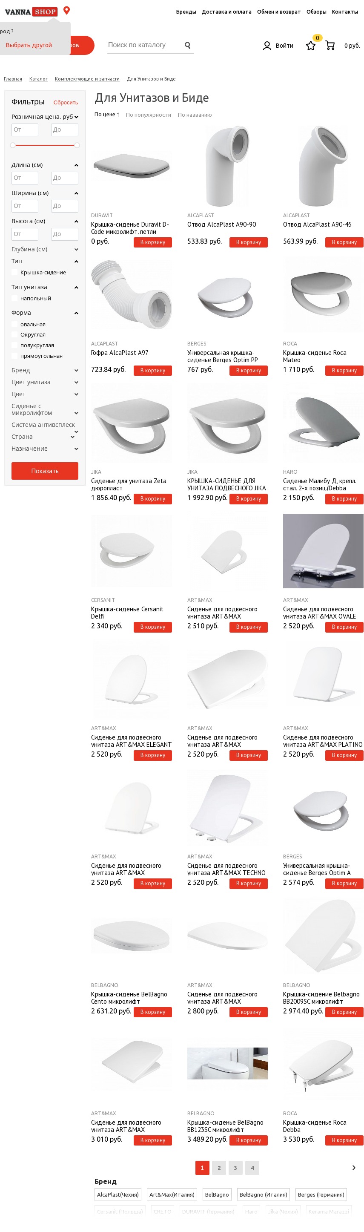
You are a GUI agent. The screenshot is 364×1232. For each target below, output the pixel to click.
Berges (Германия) (321, 1194)
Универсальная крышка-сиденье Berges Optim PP (222, 356)
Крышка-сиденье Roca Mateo (315, 356)
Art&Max (199, 600)
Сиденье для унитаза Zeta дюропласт (128, 484)
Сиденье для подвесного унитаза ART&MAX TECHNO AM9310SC (226, 868)
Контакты (345, 11)
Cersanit (103, 600)
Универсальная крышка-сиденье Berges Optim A (317, 868)
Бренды (186, 11)
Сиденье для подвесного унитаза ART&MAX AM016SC (222, 997)
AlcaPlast (200, 215)
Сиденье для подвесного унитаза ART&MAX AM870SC (222, 612)
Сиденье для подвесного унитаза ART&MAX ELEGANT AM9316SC (131, 740)
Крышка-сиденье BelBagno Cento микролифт (129, 997)
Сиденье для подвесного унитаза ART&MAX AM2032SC (126, 1125)
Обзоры (317, 11)
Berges (196, 343)
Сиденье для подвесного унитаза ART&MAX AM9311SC (126, 868)
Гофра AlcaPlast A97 (120, 353)
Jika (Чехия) (283, 1212)
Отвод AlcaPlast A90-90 (221, 224)
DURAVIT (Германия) (208, 1212)
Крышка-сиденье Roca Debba (315, 1125)
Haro (290, 472)
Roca (290, 343)
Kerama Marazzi (329, 1212)
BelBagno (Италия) (263, 1194)
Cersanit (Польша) (120, 1212)
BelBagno (104, 985)
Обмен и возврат (279, 11)
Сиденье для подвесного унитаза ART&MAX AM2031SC (222, 740)
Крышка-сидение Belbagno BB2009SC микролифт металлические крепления (321, 997)
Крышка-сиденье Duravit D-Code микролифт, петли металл (130, 227)
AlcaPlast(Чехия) (118, 1194)
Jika (96, 472)
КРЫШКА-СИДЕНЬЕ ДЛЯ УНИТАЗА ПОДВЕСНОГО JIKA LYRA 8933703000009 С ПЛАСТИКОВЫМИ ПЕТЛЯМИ (226, 484)
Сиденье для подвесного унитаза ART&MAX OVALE (319, 612)
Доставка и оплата (227, 11)
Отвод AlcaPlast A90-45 (317, 224)
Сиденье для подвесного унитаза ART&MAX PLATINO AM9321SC (323, 740)
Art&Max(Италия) (172, 1194)
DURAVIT (102, 215)
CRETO (163, 1212)
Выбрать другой (29, 45)
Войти (278, 45)
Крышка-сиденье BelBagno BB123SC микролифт (225, 1125)
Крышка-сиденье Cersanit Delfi (127, 612)
